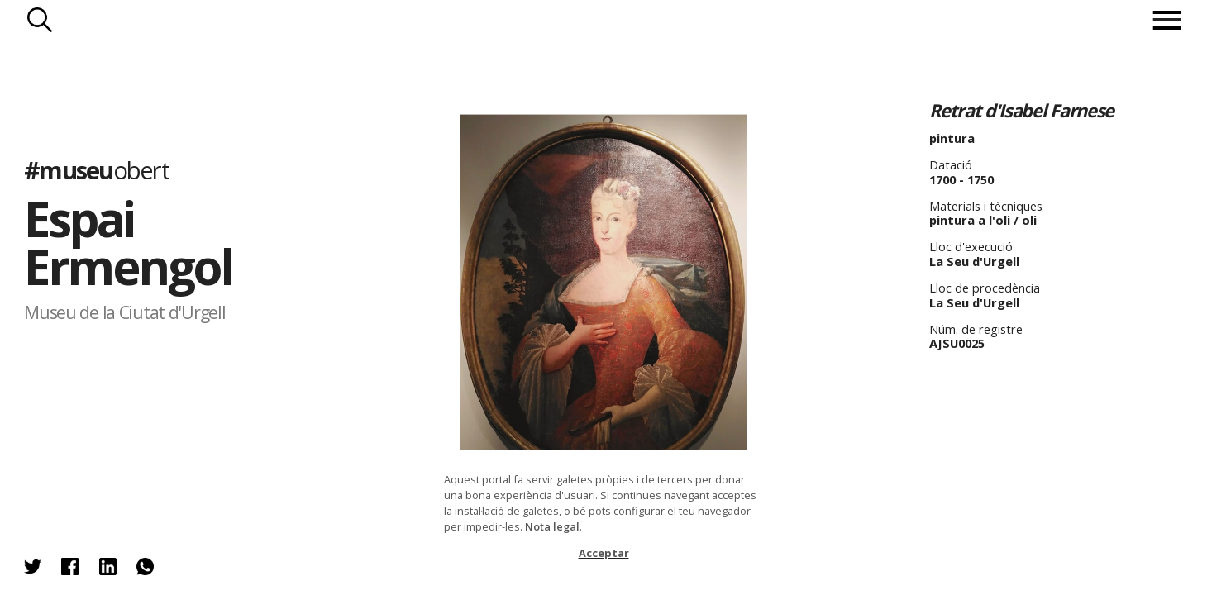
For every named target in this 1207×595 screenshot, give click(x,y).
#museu (96, 170)
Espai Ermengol (127, 242)
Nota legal (552, 526)
